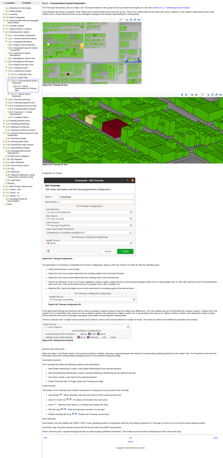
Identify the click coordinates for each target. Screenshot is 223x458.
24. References (13, 172)
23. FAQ (10, 169)
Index (9, 204)
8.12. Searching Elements (20, 100)
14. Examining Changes (16, 138)
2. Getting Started (14, 11)
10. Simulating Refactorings (18, 124)
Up (130, 438)
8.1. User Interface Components (22, 35)
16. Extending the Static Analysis (20, 145)
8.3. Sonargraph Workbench (21, 42)
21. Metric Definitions (15, 162)
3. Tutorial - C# (13, 193)
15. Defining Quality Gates (17, 142)
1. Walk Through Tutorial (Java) (19, 186)
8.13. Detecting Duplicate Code (22, 103)
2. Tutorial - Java (14, 190)
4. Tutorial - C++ (13, 196)
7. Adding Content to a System (19, 29)
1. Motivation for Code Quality (19, 8)
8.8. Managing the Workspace (22, 62)
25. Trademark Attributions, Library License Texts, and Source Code (21, 176)
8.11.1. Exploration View (21, 74)
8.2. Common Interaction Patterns (23, 39)
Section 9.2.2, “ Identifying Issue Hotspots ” (172, 8)
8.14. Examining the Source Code (23, 106)
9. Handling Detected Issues (18, 121)
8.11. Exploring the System (20, 71)
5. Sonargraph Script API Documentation (17, 200)
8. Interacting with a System (18, 32)
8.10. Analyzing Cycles (19, 68)
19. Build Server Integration (18, 156)
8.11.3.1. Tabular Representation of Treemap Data (25, 88)
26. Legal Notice (13, 180)
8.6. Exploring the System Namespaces (20, 54)
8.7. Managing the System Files (22, 58)
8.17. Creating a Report (19, 117)
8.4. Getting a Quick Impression (22, 45)
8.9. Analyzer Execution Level (21, 65)
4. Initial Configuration (16, 17)
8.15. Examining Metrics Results (22, 109)
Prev (45, 438)
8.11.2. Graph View (20, 77)
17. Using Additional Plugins (18, 148)
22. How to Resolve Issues (18, 166)
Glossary (10, 183)
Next (215, 438)
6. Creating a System (15, 26)
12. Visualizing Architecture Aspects (21, 130)
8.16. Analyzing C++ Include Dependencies (21, 113)
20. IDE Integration (14, 159)
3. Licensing (12, 14)
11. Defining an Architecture (18, 127)
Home (130, 442)
